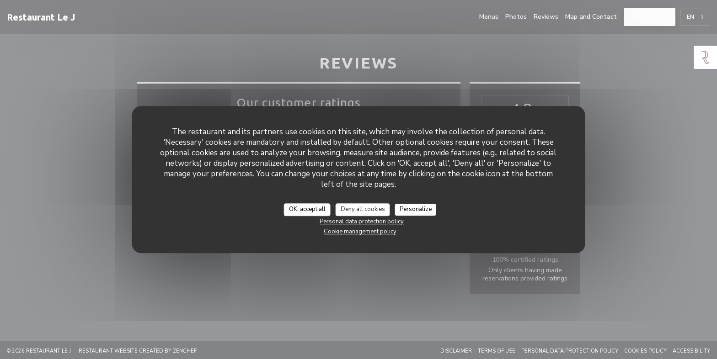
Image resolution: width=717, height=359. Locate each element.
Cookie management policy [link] (360, 231)
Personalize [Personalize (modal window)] (416, 209)
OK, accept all (307, 209)
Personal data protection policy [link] (362, 221)
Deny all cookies (363, 209)
